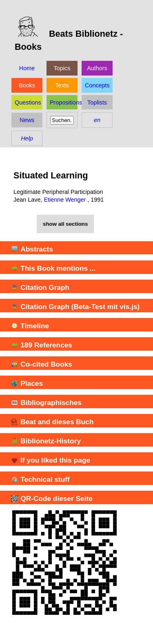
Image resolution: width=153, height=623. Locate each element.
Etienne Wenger (65, 199)
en (97, 120)
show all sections (65, 224)
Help (27, 138)
